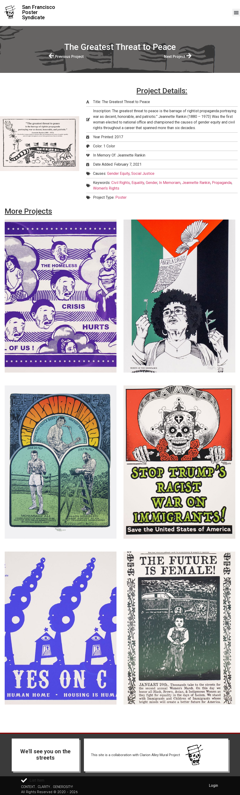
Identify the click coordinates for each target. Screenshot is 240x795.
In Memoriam (169, 182)
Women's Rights (106, 188)
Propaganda (222, 182)
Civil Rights (120, 182)
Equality (137, 182)
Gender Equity (118, 173)
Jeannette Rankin (196, 182)
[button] (236, 12)
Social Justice (142, 173)
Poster (121, 197)
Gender (151, 182)
